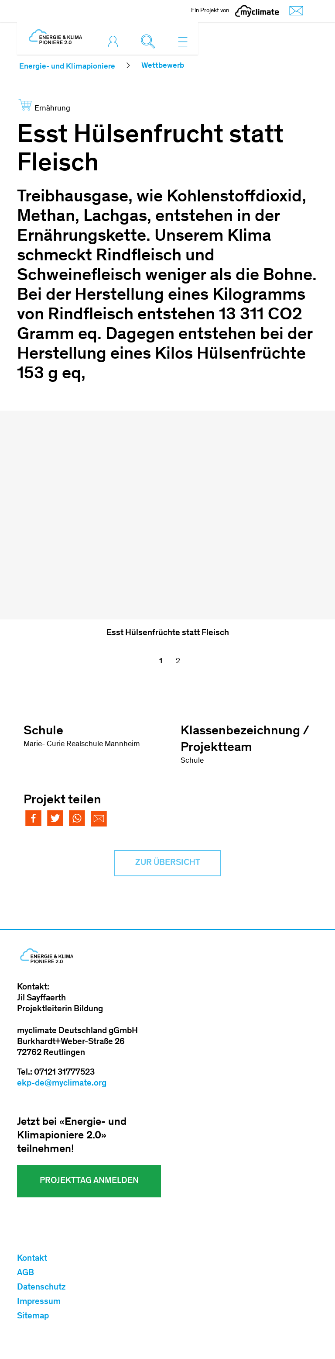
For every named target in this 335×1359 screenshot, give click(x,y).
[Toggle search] (150, 41)
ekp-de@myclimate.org (61, 1083)
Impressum (39, 1302)
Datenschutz (41, 1287)
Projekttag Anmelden (89, 1181)
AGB (25, 1273)
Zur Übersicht (167, 863)
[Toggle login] (115, 41)
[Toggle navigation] (183, 41)
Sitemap (33, 1316)
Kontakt (32, 1259)
